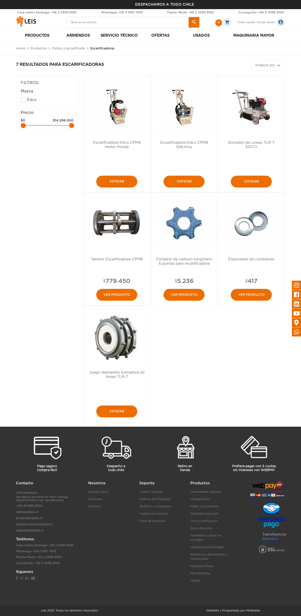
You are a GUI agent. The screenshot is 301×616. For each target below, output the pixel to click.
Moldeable (253, 610)
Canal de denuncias (152, 521)
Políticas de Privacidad (154, 499)
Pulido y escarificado (204, 506)
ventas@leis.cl (27, 512)
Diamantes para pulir (204, 513)
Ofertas (160, 35)
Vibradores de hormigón (207, 547)
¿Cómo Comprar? (151, 491)
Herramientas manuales (206, 491)
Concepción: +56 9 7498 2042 (261, 12)
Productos (37, 35)
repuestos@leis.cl (30, 530)
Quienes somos (98, 491)
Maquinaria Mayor (202, 566)
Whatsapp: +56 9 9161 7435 (122, 12)
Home (20, 48)
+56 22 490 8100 (29, 506)
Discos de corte (201, 528)
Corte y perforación (203, 521)
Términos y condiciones (155, 506)
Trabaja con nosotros (153, 513)
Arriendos (78, 35)
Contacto (94, 506)
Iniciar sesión (266, 22)
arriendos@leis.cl (29, 518)
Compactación (200, 499)
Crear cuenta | (247, 22)
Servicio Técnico (119, 35)
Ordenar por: (268, 65)
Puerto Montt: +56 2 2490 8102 (190, 12)
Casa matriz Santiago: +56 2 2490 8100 (46, 12)
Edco (31, 100)
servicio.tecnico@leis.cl (34, 524)
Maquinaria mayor (253, 35)
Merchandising (200, 573)
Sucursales (95, 499)
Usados (201, 35)
